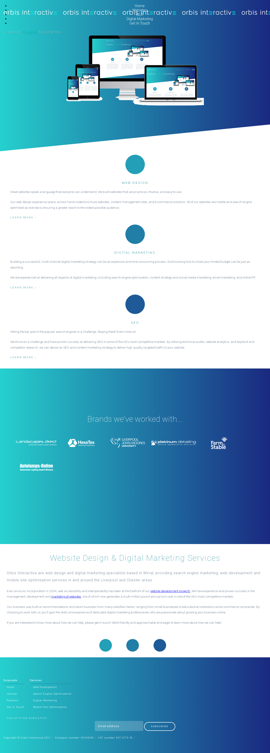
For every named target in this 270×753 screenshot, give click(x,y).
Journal (12, 693)
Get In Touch (140, 23)
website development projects (170, 591)
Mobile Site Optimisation (50, 707)
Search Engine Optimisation (52, 693)
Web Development (45, 687)
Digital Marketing (140, 19)
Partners (12, 700)
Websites (139, 10)
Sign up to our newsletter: (27, 718)
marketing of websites (66, 596)
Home (140, 6)
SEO (139, 14)
